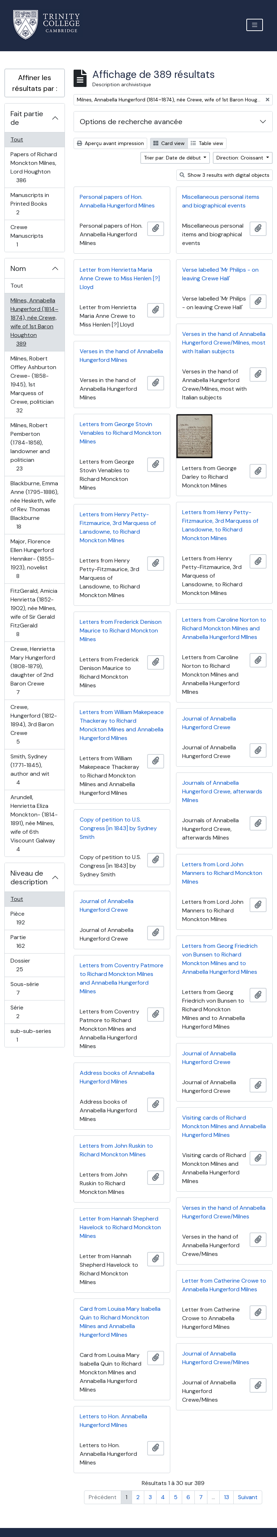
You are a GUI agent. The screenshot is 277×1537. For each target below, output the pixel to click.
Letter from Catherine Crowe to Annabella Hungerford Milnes (224, 1285)
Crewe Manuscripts (26, 236)
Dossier (27, 965)
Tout (16, 139)
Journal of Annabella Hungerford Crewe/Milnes (215, 1358)
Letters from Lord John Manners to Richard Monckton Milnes (222, 873)
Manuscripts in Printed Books (29, 204)
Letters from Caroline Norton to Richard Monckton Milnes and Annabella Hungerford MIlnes (224, 628)
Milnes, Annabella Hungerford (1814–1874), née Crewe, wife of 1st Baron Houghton (34, 322)
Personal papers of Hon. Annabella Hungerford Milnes (117, 201)
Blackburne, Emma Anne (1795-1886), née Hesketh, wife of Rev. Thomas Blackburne (34, 505)
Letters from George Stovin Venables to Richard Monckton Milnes (120, 432)
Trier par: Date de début (173, 157)
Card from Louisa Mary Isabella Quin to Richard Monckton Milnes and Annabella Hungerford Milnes (120, 1322)
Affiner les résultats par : (34, 83)
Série (25, 1012)
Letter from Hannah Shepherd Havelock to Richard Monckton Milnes (120, 1227)
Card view (169, 143)
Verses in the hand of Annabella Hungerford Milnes (121, 355)
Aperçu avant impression (110, 143)
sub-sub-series (30, 1035)
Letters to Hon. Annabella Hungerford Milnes (113, 1421)
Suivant (248, 1497)
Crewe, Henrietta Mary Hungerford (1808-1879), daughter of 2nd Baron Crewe (32, 670)
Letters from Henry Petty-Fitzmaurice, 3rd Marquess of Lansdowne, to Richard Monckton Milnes (220, 525)
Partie (28, 941)
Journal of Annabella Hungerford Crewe (209, 723)
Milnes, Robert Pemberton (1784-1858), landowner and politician (30, 447)
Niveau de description (29, 877)
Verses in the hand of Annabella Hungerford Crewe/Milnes (223, 1212)
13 (226, 1497)
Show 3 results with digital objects (224, 175)
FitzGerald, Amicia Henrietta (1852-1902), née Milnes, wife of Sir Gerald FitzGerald (33, 612)
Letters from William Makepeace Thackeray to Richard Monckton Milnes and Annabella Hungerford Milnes (122, 725)
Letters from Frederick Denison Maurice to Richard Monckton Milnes (121, 630)
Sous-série (25, 988)
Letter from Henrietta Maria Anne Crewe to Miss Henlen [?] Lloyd (120, 278)
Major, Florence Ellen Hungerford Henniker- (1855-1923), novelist (32, 559)
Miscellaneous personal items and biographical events (220, 201)
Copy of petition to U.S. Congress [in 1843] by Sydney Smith (118, 828)
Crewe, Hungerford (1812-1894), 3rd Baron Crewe (33, 724)
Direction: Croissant (240, 157)
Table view (207, 143)
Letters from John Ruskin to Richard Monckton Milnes (116, 1150)
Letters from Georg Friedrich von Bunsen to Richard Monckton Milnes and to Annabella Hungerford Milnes (220, 959)
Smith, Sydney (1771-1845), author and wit (29, 769)
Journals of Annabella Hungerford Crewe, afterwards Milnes (222, 791)
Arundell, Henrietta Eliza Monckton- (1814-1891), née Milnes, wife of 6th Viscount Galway (34, 823)
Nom (18, 268)
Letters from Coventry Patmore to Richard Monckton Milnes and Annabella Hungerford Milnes (121, 978)
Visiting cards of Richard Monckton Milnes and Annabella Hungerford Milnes (224, 1126)
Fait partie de (26, 118)
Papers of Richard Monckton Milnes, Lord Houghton (33, 167)
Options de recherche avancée (131, 121)
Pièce (28, 918)
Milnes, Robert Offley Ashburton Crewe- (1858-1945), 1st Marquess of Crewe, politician (33, 384)
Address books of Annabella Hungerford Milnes (117, 1077)
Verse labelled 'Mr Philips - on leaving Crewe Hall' (220, 274)
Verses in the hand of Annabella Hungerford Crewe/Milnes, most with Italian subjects (223, 342)
